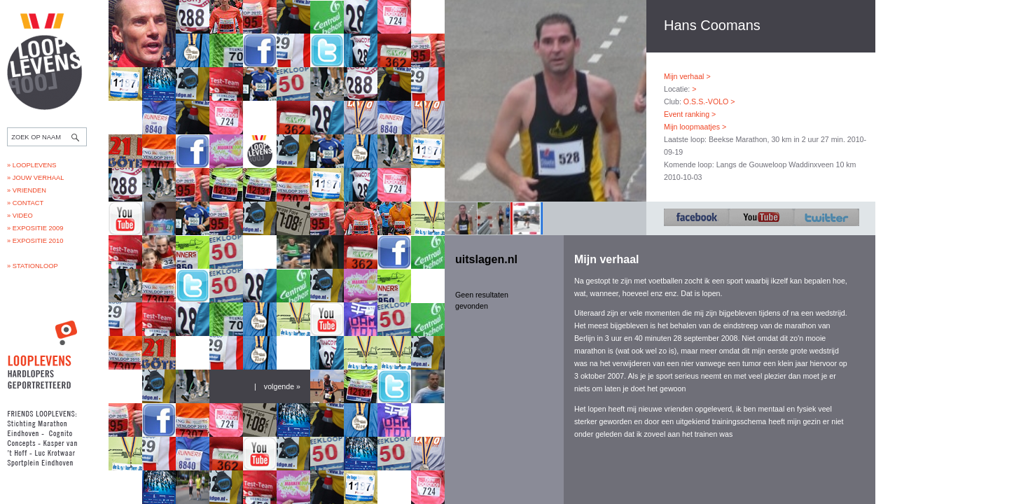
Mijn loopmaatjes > (695, 126)
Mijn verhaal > (687, 76)
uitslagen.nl (486, 259)
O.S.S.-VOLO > (709, 101)
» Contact (25, 203)
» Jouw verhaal (35, 177)
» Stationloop (32, 266)
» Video (20, 215)
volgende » (282, 386)
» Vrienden (26, 190)
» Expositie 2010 (35, 240)
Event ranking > (690, 114)
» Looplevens (32, 165)
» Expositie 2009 (35, 228)
